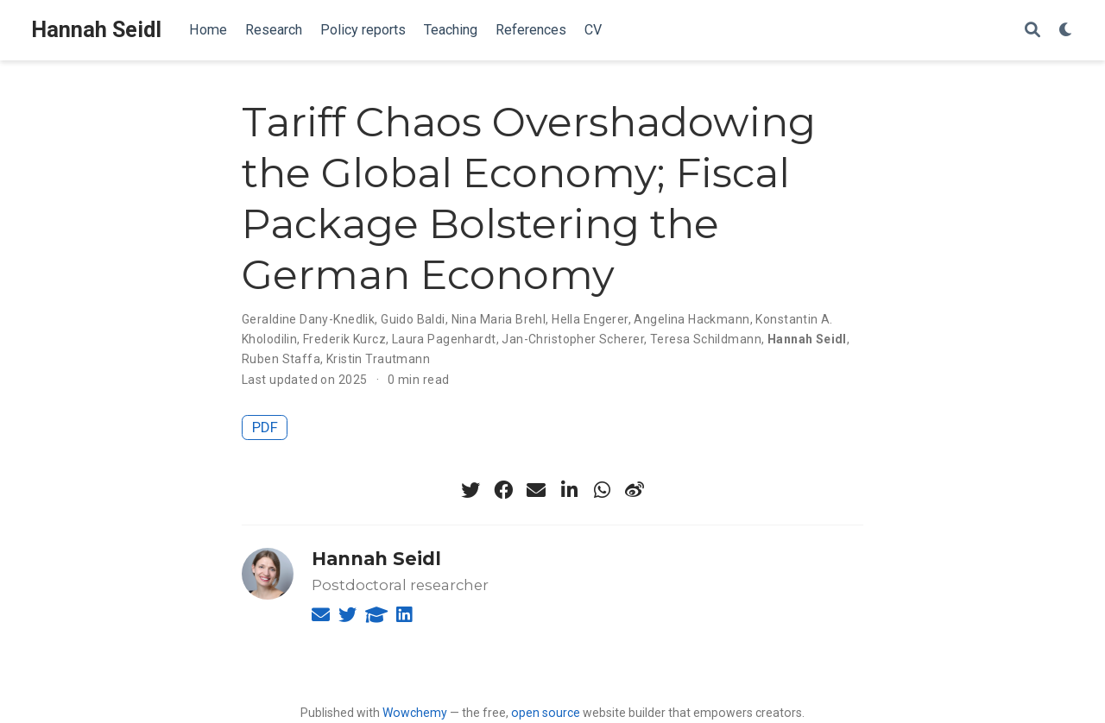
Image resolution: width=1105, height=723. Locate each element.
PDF (265, 427)
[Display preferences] (1066, 31)
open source (545, 713)
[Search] (1032, 31)
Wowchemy (414, 713)
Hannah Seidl (96, 29)
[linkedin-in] (569, 490)
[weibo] (634, 490)
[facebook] (503, 490)
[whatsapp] (602, 490)
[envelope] (536, 490)
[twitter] (470, 490)
